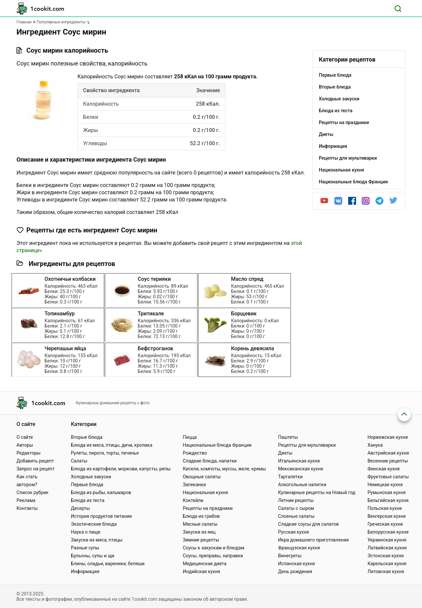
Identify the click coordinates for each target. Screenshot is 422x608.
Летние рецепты (296, 500)
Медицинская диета (204, 563)
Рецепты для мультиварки (307, 445)
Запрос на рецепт (35, 468)
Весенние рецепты (388, 460)
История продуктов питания (101, 516)
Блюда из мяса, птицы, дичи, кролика (111, 445)
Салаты (79, 460)
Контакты (27, 508)
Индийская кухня (201, 571)
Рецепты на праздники (207, 508)
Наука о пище (86, 532)
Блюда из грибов (201, 516)
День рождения (295, 571)
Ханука (375, 445)
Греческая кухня (385, 524)
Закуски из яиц (199, 532)
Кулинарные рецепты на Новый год (316, 492)
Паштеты (288, 437)
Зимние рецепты (201, 539)
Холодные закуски (91, 476)
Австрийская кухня (388, 453)
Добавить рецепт (35, 460)
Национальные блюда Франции (217, 445)
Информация (85, 571)
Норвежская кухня (388, 437)
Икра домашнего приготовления (313, 539)
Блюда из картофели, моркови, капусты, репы (120, 468)
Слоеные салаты (296, 516)
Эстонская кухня (386, 555)
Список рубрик (32, 492)
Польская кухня (385, 508)
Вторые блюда (87, 437)
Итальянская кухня (299, 460)
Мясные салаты (200, 524)
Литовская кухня (386, 571)
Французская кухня (299, 547)
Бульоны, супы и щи (92, 555)
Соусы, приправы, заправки (213, 555)
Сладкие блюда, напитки (210, 460)
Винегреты (290, 555)
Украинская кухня (387, 539)
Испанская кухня (296, 563)
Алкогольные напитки (302, 484)
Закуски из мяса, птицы (96, 539)
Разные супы (85, 547)
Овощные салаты (202, 476)
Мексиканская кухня (300, 468)
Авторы (24, 445)
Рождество (195, 453)
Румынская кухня (387, 492)
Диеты (285, 453)
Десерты (80, 508)
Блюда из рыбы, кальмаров (101, 492)
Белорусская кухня (388, 532)
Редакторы (28, 453)
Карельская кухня (387, 563)
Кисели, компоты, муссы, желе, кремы (224, 468)
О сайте (24, 437)
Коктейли (193, 500)
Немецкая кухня (385, 484)
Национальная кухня (205, 492)
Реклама (25, 500)
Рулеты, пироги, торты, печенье (105, 453)
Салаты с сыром (296, 508)
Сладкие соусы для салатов (308, 524)
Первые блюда (87, 484)
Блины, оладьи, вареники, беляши (107, 563)
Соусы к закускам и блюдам (213, 547)
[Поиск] (398, 8)
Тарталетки (290, 476)
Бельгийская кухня (388, 500)
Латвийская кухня (387, 547)
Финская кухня (384, 468)
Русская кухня (293, 532)
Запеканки (194, 484)
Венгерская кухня (387, 516)
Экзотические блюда (94, 524)
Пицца (189, 437)
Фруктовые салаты (388, 476)
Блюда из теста (88, 500)
